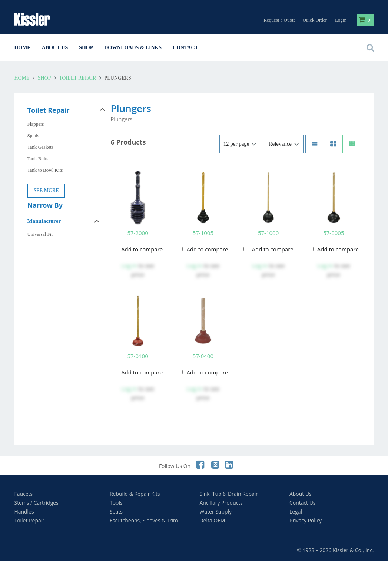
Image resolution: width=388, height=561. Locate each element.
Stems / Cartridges (36, 502)
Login (340, 20)
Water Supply (216, 511)
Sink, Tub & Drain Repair (229, 493)
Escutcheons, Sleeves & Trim (144, 520)
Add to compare (142, 249)
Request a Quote (279, 20)
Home (22, 47)
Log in (129, 265)
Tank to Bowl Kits (45, 170)
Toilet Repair (77, 78)
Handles (24, 511)
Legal (295, 511)
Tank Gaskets (40, 147)
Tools (116, 502)
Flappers (35, 124)
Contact (185, 47)
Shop (86, 47)
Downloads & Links (133, 47)
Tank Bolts (38, 158)
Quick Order (314, 20)
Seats (116, 511)
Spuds (33, 135)
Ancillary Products (221, 502)
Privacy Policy (305, 520)
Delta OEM (212, 520)
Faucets (23, 493)
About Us (55, 47)
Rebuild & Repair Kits (135, 493)
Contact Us (302, 502)
